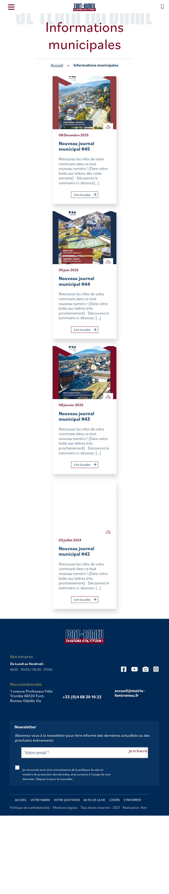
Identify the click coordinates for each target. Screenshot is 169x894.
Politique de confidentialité (30, 807)
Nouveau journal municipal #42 (76, 551)
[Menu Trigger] (11, 7)
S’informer (132, 800)
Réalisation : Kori (135, 807)
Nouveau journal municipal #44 (76, 281)
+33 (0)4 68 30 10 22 (81, 697)
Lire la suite (85, 195)
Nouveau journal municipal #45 (76, 146)
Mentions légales (65, 807)
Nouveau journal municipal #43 (76, 416)
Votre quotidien (67, 800)
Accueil (57, 65)
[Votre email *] (84, 752)
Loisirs (114, 800)
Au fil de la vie (94, 800)
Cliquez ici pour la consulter (54, 779)
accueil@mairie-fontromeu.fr (130, 693)
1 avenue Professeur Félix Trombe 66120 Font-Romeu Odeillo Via (31, 696)
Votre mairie (40, 800)
